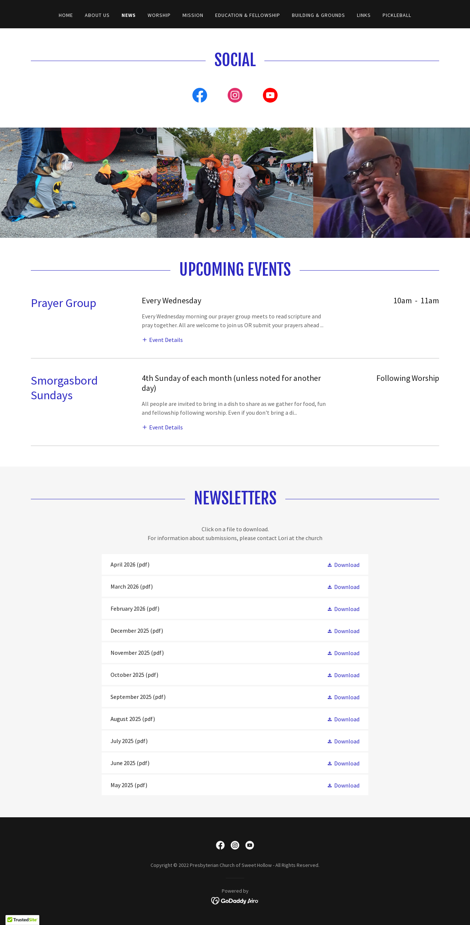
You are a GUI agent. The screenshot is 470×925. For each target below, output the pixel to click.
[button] (162, 339)
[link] (199, 96)
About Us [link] (97, 15)
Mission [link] (192, 15)
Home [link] (66, 15)
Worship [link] (159, 15)
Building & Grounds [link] (318, 15)
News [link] (129, 15)
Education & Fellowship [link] (247, 15)
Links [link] (364, 15)
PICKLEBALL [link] (397, 15)
